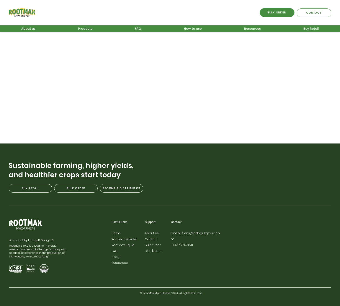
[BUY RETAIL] (30, 188)
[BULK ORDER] (277, 12)
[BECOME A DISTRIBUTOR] (121, 188)
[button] (85, 28)
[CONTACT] (314, 12)
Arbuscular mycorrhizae (72, 44)
